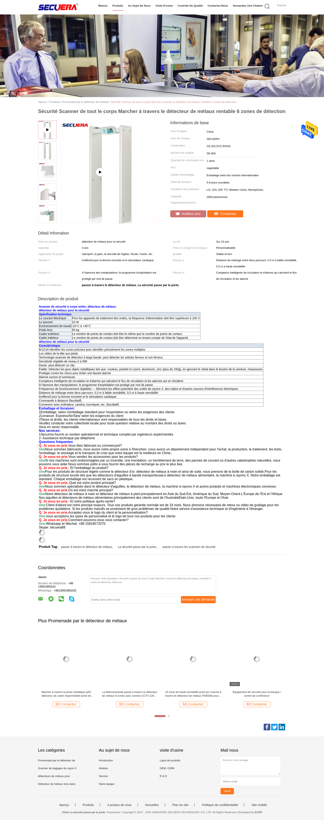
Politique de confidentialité (220, 804)
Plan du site (180, 804)
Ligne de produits (170, 760)
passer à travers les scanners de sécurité (189, 547)
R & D (163, 776)
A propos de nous (119, 804)
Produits (117, 5)
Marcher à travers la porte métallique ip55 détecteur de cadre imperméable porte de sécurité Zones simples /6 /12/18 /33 (66, 694)
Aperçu (64, 804)
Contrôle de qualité (190, 5)
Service (103, 776)
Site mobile (259, 804)
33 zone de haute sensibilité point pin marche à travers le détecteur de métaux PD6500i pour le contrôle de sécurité (193, 694)
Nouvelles (152, 804)
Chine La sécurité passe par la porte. (84, 812)
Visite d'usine (164, 5)
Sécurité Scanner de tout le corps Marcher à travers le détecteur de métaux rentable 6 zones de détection (173, 102)
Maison (103, 5)
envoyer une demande (198, 599)
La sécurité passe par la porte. (137, 547)
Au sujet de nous (139, 5)
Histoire (103, 768)
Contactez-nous (218, 5)
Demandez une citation (248, 5)
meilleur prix (188, 214)
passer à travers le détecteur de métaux (86, 547)
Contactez (225, 214)
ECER (258, 812)
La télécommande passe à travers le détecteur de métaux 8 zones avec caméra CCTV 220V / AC (129, 694)
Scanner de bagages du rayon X (57, 768)
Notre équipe (106, 783)
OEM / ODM (167, 768)
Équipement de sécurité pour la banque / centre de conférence (257, 693)
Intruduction (106, 760)
